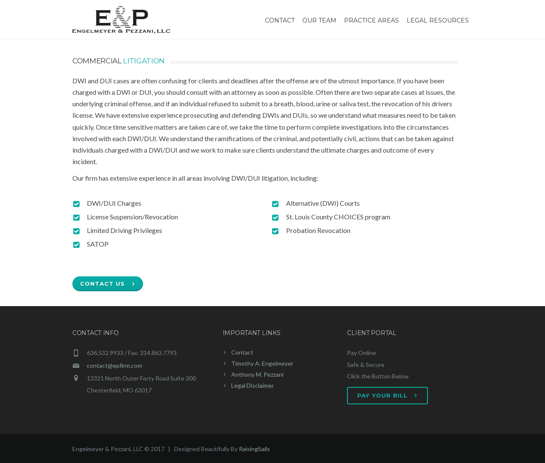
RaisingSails (254, 448)
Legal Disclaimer (252, 385)
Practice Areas (371, 20)
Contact (280, 20)
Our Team (319, 20)
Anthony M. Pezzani (257, 374)
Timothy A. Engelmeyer (262, 363)
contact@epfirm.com (114, 365)
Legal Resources (438, 20)
